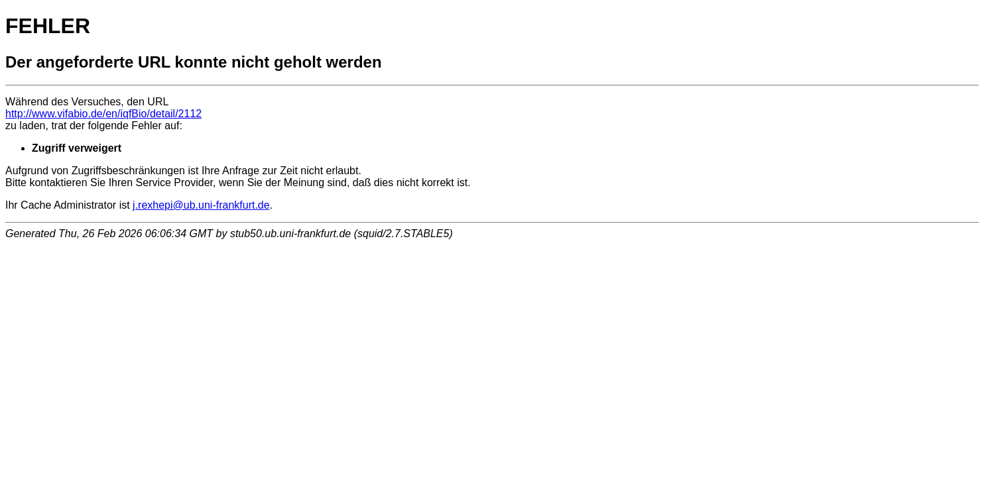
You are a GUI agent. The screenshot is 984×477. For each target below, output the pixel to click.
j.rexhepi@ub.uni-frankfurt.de (201, 205)
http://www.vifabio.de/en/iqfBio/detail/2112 (103, 113)
